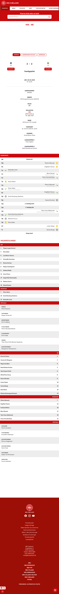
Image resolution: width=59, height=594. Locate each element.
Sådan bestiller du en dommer (29, 527)
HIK (11, 65)
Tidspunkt (29, 127)
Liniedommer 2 (29, 146)
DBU (29, 563)
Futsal (29, 579)
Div (30, 105)
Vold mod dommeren (29, 530)
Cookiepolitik (29, 539)
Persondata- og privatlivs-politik (29, 584)
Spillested (29, 110)
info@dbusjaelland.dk (29, 555)
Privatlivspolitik (29, 537)
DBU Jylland (29, 570)
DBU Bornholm (29, 565)
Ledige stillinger (29, 525)
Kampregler (42, 54)
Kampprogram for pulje (28, 54)
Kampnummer (29, 90)
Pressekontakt (29, 522)
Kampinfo (16, 54)
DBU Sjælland (29, 577)
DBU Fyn (29, 567)
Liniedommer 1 (30, 140)
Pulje (29, 104)
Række (29, 97)
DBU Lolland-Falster (29, 574)
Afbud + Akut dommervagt (29, 532)
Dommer (29, 133)
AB (48, 65)
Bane (29, 120)
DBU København (29, 572)
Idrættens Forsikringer (29, 534)
